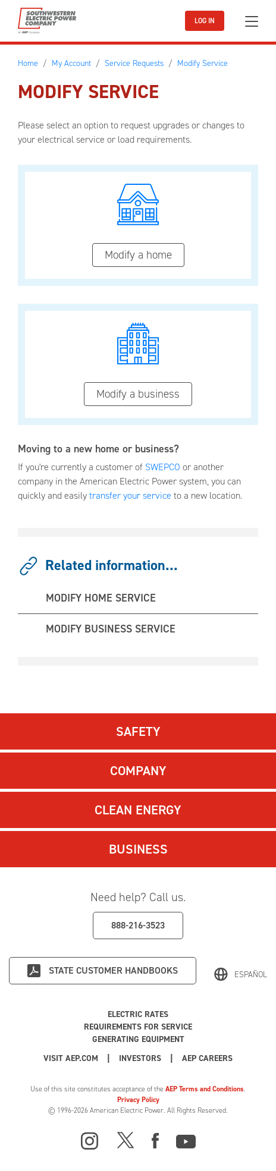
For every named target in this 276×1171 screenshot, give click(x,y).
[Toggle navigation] (251, 21)
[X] (125, 1139)
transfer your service (130, 495)
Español (250, 974)
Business (138, 849)
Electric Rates (138, 1014)
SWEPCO (162, 467)
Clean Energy (138, 810)
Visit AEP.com (70, 1058)
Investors (140, 1058)
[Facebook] (155, 1139)
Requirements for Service (138, 1027)
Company (138, 770)
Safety (138, 731)
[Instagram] (90, 1141)
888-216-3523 (138, 925)
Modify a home (138, 254)
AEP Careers (207, 1058)
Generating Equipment (138, 1039)
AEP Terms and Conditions (204, 1089)
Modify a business (138, 393)
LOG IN (205, 21)
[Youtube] (186, 1139)
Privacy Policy (138, 1099)
